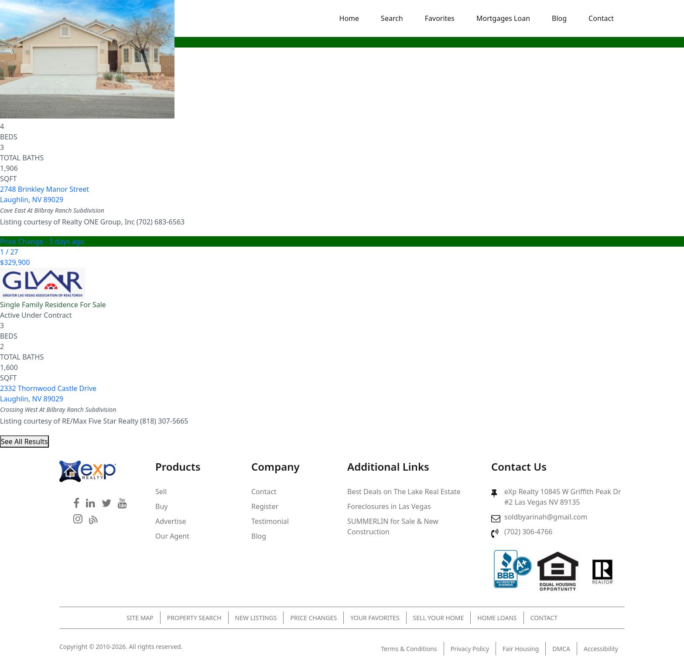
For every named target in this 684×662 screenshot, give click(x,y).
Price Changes (313, 618)
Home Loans (496, 618)
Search (392, 18)
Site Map (140, 618)
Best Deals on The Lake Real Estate (404, 491)
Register (264, 506)
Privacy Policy (470, 649)
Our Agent (172, 536)
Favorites (440, 18)
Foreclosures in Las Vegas (389, 506)
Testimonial (270, 521)
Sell (161, 491)
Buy (161, 506)
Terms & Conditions (409, 649)
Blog (559, 18)
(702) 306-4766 (528, 531)
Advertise (170, 521)
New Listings (256, 618)
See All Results (24, 441)
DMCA (561, 649)
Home (349, 18)
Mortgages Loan (503, 18)
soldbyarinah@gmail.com (545, 517)
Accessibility (601, 649)
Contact (601, 18)
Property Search (194, 618)
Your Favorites (374, 618)
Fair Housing (521, 649)
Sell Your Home (438, 618)
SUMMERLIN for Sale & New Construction (392, 526)
